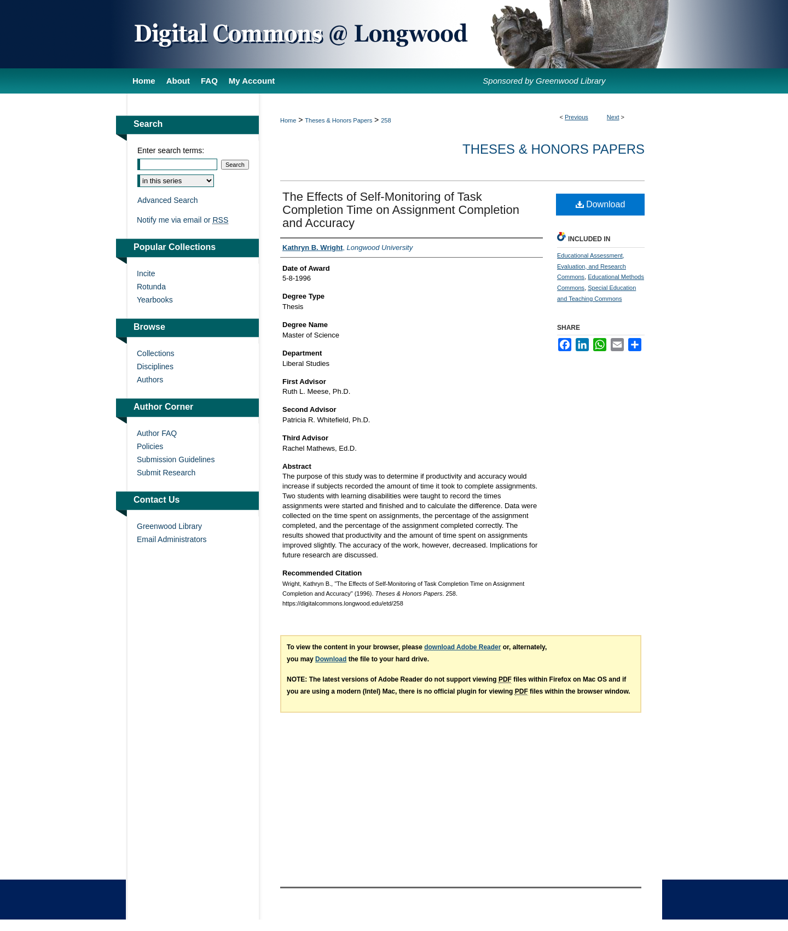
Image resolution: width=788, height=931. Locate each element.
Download (600, 204)
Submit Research (166, 472)
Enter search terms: (170, 150)
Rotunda (151, 286)
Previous (576, 117)
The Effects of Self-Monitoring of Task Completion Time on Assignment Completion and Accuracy (400, 210)
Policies (150, 446)
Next (613, 117)
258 (386, 120)
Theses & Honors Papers (338, 120)
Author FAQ (157, 433)
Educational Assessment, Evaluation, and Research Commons (591, 266)
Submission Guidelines (176, 459)
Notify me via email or (182, 220)
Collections (155, 353)
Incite (146, 273)
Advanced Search (167, 200)
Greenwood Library (169, 526)
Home (288, 120)
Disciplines (155, 366)
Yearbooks (155, 299)
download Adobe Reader (462, 647)
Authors (150, 379)
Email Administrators (172, 539)
